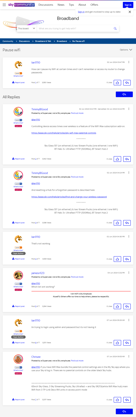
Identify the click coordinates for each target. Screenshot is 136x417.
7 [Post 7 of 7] (35, 400)
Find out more (77, 113)
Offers (94, 4)
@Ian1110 (35, 119)
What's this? (18, 76)
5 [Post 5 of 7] (35, 306)
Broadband (68, 18)
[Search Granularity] (27, 28)
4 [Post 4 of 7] (35, 259)
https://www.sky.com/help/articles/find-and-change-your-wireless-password (69, 196)
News (61, 4)
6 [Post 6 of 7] (35, 343)
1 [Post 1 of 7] (35, 82)
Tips (71, 4)
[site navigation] (4, 4)
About (82, 4)
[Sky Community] (21, 5)
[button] (129, 62)
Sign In (128, 5)
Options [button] (124, 49)
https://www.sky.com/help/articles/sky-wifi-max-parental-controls (63, 133)
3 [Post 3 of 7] (35, 223)
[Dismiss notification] (130, 12)
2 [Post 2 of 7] (35, 159)
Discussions (46, 4)
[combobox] (74, 28)
